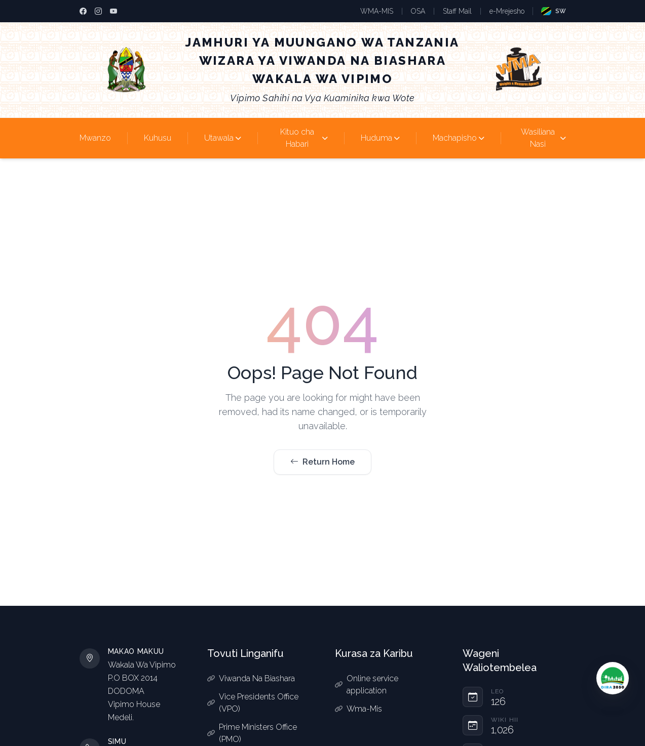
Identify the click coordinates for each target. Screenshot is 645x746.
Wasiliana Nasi (543, 138)
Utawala (222, 138)
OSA (418, 11)
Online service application (366, 684)
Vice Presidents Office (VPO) (252, 703)
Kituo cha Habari (304, 138)
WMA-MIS (376, 11)
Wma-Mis (358, 709)
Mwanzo (95, 138)
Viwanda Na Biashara (251, 678)
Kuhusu (157, 138)
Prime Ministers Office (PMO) (252, 733)
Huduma (380, 138)
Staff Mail (457, 11)
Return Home (322, 462)
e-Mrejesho (506, 11)
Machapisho (458, 138)
